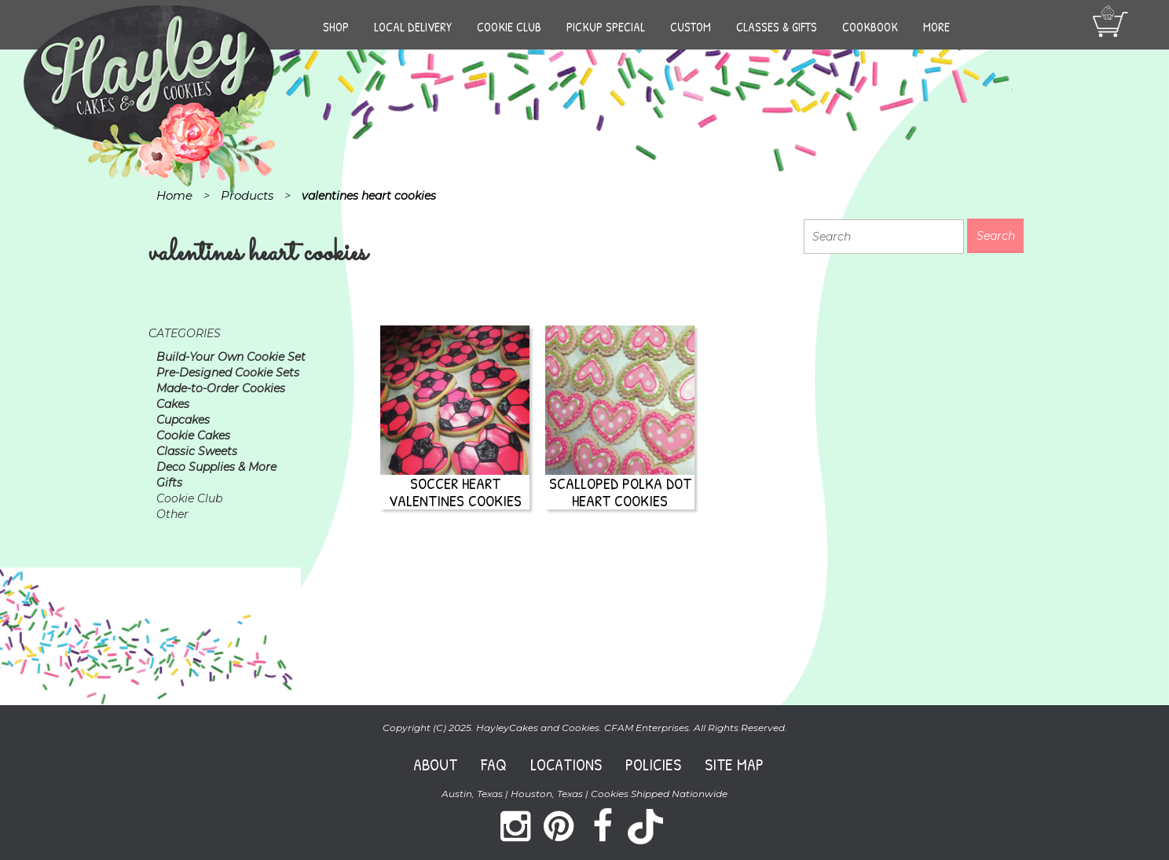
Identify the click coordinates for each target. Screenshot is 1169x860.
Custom (690, 26)
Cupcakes (183, 420)
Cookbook (870, 26)
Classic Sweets (196, 451)
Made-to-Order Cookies (220, 388)
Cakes (172, 404)
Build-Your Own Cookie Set (231, 357)
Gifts (169, 483)
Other (172, 514)
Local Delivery (413, 26)
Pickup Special (605, 26)
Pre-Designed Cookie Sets (227, 373)
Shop (336, 26)
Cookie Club (509, 26)
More (936, 26)
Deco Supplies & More (216, 467)
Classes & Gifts (776, 26)
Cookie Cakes (193, 435)
